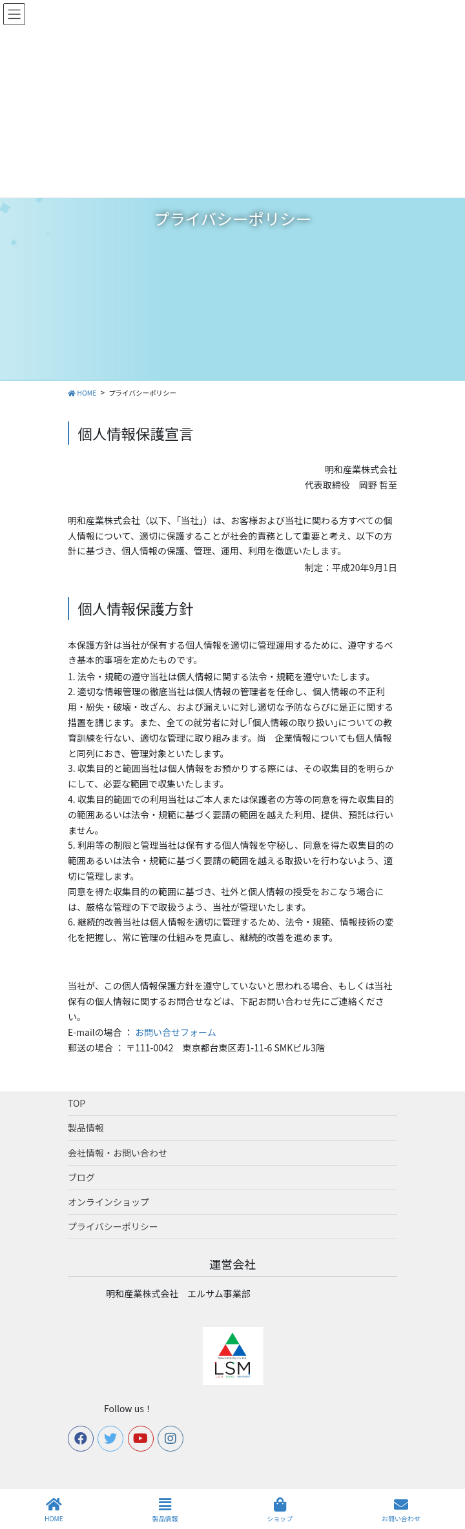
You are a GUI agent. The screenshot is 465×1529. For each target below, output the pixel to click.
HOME (54, 1510)
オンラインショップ (108, 1201)
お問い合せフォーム (175, 1032)
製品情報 (86, 1127)
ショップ (280, 1510)
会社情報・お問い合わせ (117, 1152)
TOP (76, 1103)
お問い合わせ (401, 1510)
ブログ (81, 1177)
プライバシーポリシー (113, 1226)
